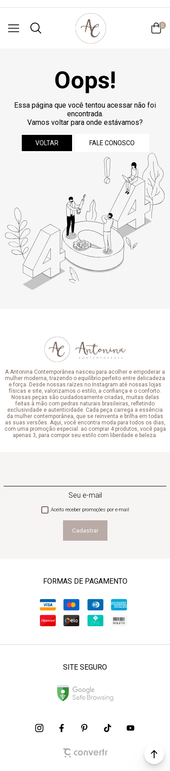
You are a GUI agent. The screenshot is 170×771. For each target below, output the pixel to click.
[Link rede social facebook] (62, 728)
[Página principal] (90, 28)
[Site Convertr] (85, 752)
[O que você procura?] (35, 28)
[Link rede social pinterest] (85, 728)
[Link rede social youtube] (130, 728)
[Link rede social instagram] (40, 728)
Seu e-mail (85, 495)
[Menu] (13, 28)
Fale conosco (112, 143)
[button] (154, 754)
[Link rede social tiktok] (108, 728)
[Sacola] (156, 28)
